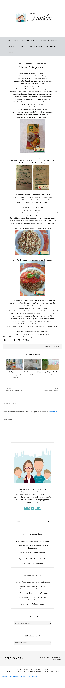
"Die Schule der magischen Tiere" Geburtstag (32, 582)
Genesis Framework (37, 671)
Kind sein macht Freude (13, 390)
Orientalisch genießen (51, 390)
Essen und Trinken (25, 63)
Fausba (32, 17)
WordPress (49, 671)
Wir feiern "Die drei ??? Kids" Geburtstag (32, 593)
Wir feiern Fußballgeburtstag (32, 604)
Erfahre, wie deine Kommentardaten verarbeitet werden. (30, 413)
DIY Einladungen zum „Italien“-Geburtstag (32, 541)
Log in (56, 671)
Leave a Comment (53, 346)
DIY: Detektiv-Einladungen (32, 563)
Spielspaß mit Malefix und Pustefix (32, 559)
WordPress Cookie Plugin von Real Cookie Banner (19, 676)
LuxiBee (46, 669)
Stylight (23, 671)
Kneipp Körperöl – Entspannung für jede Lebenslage (14, 374)
